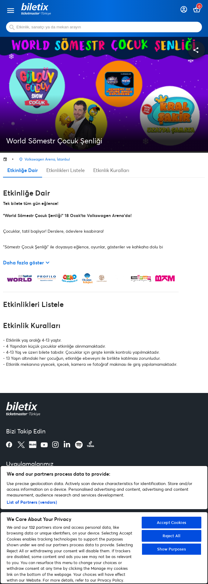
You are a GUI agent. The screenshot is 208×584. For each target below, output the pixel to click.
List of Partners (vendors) (32, 502)
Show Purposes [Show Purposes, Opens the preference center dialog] (171, 549)
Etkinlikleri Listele (65, 170)
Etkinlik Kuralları (111, 170)
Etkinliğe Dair (22, 170)
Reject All (171, 535)
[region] (104, 524)
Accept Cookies (171, 522)
